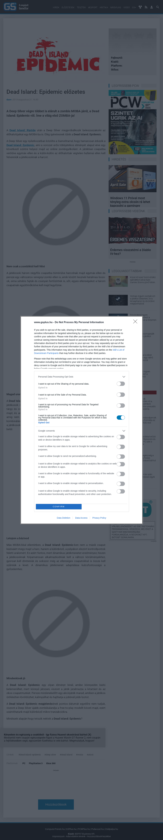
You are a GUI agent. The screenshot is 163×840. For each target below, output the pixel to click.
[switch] (121, 384)
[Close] (136, 322)
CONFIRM (59, 506)
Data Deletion (63, 518)
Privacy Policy (99, 518)
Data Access (81, 518)
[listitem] (81, 376)
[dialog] (81, 420)
